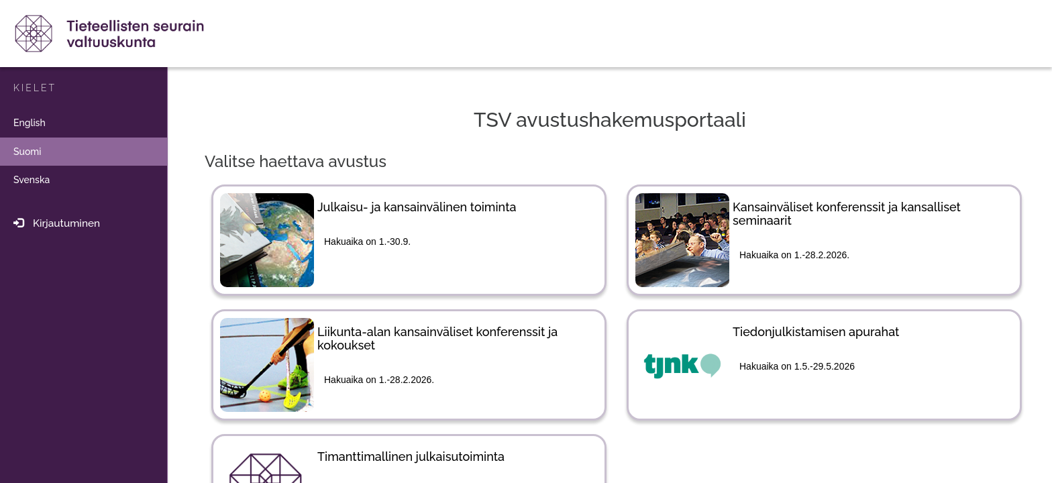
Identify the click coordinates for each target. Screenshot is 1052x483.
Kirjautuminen (53, 223)
